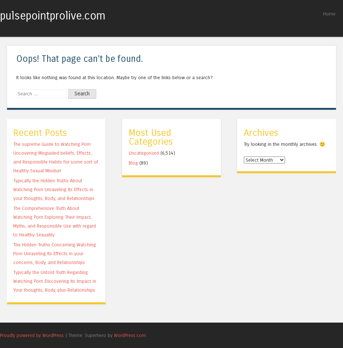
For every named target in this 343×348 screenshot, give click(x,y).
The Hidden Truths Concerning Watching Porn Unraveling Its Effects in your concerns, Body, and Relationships (54, 253)
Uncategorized (144, 153)
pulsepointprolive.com (52, 15)
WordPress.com (130, 335)
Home (329, 14)
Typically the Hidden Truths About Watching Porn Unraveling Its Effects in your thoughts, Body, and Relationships (53, 189)
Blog (133, 163)
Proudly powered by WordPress (32, 335)
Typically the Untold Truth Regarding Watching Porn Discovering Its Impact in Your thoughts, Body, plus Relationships (54, 281)
